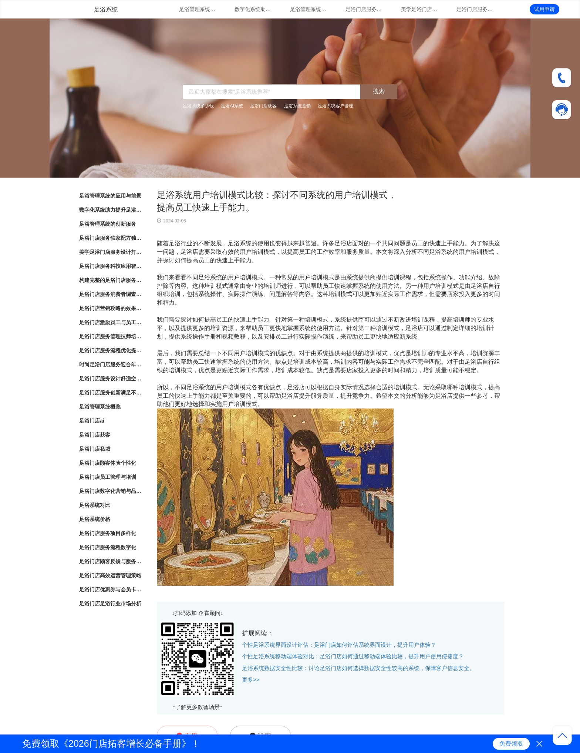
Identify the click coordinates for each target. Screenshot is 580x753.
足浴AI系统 (232, 105)
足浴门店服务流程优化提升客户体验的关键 (110, 350)
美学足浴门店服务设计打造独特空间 (419, 9)
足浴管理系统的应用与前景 (197, 9)
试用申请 (544, 9)
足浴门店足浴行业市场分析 (110, 603)
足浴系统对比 (94, 505)
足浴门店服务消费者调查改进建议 (110, 294)
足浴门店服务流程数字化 (107, 547)
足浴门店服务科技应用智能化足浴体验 (474, 9)
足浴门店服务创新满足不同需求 (110, 393)
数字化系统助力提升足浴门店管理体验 (253, 9)
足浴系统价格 (94, 519)
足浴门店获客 (263, 105)
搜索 (379, 91)
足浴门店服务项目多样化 (107, 533)
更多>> (251, 679)
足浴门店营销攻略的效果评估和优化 (110, 308)
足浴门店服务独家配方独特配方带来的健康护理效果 (363, 9)
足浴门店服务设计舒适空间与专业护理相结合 (110, 378)
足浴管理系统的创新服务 (308, 9)
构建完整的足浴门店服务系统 (110, 280)
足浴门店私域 (94, 449)
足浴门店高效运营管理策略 (110, 575)
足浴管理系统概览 (100, 407)
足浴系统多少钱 (198, 105)
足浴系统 (106, 9)
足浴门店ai (91, 421)
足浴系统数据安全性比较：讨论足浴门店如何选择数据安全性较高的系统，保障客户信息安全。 (358, 668)
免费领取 (511, 743)
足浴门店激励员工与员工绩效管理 (110, 322)
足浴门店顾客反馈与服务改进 (110, 561)
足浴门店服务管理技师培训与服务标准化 (110, 336)
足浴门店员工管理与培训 (107, 477)
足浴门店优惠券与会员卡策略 (110, 589)
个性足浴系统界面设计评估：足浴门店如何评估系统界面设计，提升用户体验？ (339, 645)
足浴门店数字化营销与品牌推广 (110, 491)
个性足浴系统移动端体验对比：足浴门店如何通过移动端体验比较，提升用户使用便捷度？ (353, 656)
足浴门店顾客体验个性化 (107, 463)
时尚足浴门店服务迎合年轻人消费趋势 (110, 364)
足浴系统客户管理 (335, 105)
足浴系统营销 (297, 105)
